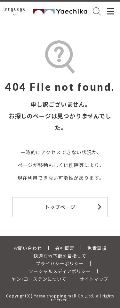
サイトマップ (94, 279)
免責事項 (97, 248)
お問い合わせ (27, 248)
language (14, 8)
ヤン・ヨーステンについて (39, 279)
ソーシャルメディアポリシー (60, 271)
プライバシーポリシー (60, 263)
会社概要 (64, 248)
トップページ (60, 207)
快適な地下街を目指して (60, 256)
